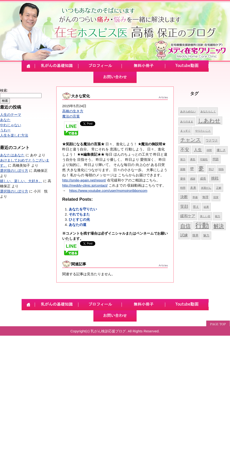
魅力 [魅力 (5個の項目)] (206, 235)
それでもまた (79, 214)
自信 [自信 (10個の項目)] (185, 226)
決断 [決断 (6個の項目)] (184, 197)
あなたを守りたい (83, 209)
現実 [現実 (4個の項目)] (215, 197)
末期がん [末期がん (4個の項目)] (206, 187)
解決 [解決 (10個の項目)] (219, 226)
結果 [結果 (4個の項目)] (206, 206)
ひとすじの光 (79, 219)
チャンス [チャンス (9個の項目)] (190, 139)
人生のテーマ (10, 115)
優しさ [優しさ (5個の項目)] (221, 150)
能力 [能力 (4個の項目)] (217, 216)
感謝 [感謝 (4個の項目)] (192, 178)
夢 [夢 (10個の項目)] (201, 168)
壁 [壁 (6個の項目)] (192, 169)
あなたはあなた (12, 155)
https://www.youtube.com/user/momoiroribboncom (108, 191)
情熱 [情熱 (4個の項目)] (221, 169)
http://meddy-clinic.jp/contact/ (84, 185)
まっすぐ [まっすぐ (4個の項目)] (185, 130)
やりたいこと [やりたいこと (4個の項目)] (203, 130)
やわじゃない (10, 125)
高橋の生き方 (72, 111)
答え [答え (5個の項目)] (196, 206)
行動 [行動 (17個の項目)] (202, 225)
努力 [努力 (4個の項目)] (182, 159)
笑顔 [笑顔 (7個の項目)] (184, 206)
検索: (4, 90)
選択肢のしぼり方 (14, 171)
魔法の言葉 (71, 116)
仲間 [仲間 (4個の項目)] (209, 150)
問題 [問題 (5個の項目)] (216, 159)
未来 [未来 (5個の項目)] (193, 187)
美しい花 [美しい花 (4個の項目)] (205, 216)
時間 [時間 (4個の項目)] (182, 187)
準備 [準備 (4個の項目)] (195, 197)
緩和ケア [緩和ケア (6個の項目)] (187, 216)
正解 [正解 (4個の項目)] (218, 187)
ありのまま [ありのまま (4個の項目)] (186, 121)
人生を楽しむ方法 (14, 135)
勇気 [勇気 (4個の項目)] (192, 159)
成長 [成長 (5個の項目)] (203, 178)
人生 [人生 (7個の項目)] (198, 149)
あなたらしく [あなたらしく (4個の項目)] (208, 111)
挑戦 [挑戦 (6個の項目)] (214, 178)
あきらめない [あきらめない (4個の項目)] (188, 111)
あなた (5, 120)
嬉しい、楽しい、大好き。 (21, 181)
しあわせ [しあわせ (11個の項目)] (209, 121)
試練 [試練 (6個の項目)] (184, 235)
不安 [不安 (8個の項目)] (184, 149)
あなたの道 (77, 225)
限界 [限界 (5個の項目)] (195, 235)
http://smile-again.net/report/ (84, 180)
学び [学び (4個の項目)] (211, 169)
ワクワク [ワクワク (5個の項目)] (212, 140)
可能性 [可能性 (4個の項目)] (204, 159)
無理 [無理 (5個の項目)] (205, 197)
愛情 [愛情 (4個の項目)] (182, 178)
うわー (5, 130)
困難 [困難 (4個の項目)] (182, 169)
